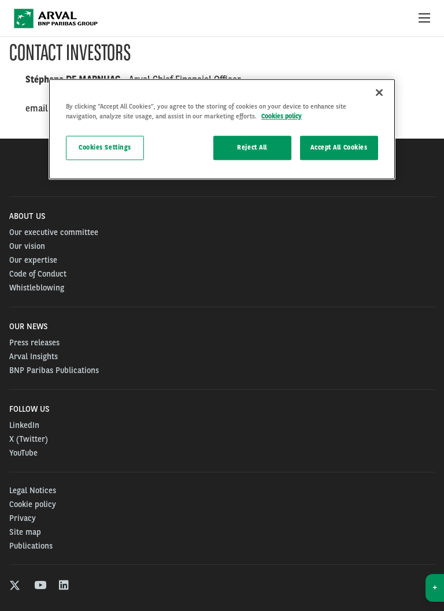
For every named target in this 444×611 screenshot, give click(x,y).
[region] (222, 129)
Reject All (252, 147)
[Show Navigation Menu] (424, 18)
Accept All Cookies (338, 147)
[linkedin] (64, 586)
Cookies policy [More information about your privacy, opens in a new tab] (281, 116)
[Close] (379, 92)
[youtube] (39, 586)
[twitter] (14, 586)
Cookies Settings (105, 147)
